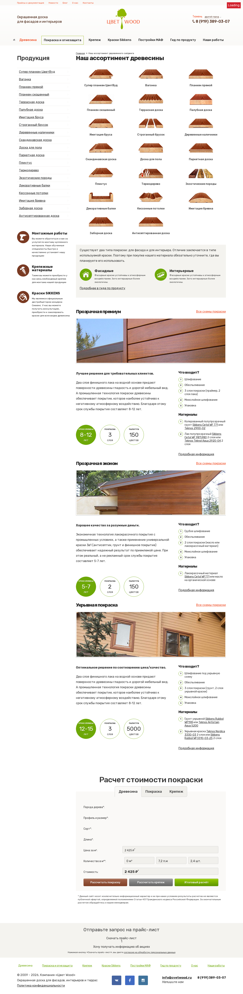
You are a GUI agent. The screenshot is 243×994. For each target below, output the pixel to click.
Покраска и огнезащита (62, 40)
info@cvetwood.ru (177, 977)
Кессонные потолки (33, 193)
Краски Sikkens (119, 40)
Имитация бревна (32, 200)
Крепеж (95, 40)
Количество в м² (94, 861)
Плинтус (25, 163)
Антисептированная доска (39, 216)
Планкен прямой (31, 87)
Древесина (28, 40)
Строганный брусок (33, 125)
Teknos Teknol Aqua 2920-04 (203, 440)
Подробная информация (196, 454)
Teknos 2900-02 (195, 428)
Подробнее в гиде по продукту (102, 288)
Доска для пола (30, 147)
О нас (75, 3)
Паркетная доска (31, 155)
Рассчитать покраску (105, 882)
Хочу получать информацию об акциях (121, 944)
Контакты (88, 3)
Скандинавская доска (35, 140)
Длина (88, 839)
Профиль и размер (95, 818)
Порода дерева (93, 807)
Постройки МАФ (150, 40)
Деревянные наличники (36, 132)
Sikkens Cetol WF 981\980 (203, 435)
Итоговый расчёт (197, 882)
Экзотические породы (35, 178)
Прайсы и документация (30, 3)
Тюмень (197, 16)
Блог (65, 3)
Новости (53, 3)
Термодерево (29, 170)
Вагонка (25, 79)
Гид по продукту (183, 40)
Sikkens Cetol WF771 (197, 576)
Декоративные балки (34, 185)
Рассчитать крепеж (151, 882)
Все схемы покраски (211, 311)
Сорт (87, 828)
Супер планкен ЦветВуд (37, 72)
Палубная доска (31, 109)
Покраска (153, 791)
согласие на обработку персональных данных (149, 952)
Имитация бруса (31, 117)
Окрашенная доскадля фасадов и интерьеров (39, 19)
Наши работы (213, 40)
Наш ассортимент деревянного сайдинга (111, 53)
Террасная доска (31, 102)
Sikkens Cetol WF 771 (205, 424)
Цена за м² (90, 850)
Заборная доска (31, 208)
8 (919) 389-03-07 (213, 21)
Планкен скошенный (34, 94)
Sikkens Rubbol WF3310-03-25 (202, 736)
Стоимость (91, 872)
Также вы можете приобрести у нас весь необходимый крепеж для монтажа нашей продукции (51, 274)
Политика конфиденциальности (41, 985)
